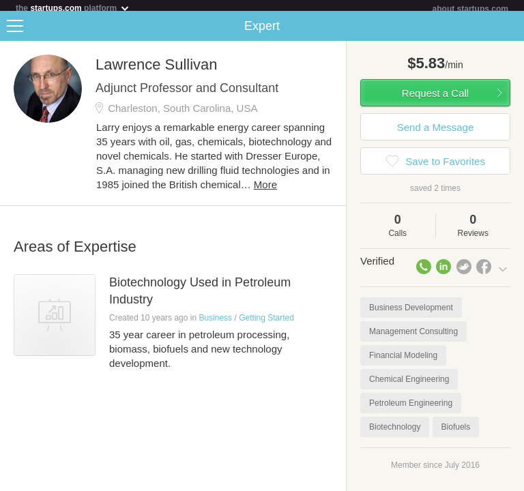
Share (510, 31)
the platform (73, 7)
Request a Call (435, 98)
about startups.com (470, 9)
